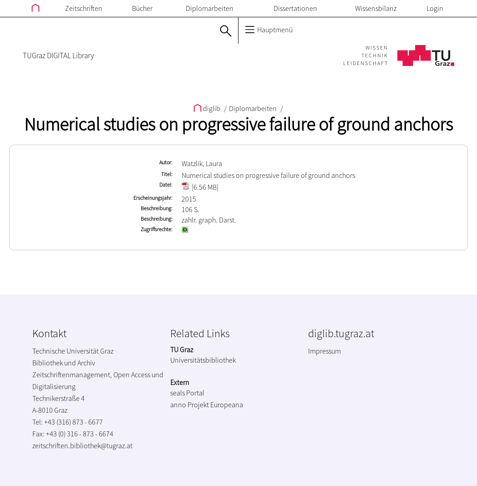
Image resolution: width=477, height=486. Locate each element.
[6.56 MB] (200, 187)
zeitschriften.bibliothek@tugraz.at (82, 445)
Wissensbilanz (375, 8)
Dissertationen (295, 8)
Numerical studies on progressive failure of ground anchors (238, 124)
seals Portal (187, 392)
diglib (207, 108)
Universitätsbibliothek (203, 359)
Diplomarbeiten (209, 8)
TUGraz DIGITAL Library (58, 56)
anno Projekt (189, 404)
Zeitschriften (83, 8)
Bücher (142, 8)
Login (434, 8)
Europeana (226, 404)
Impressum (324, 350)
